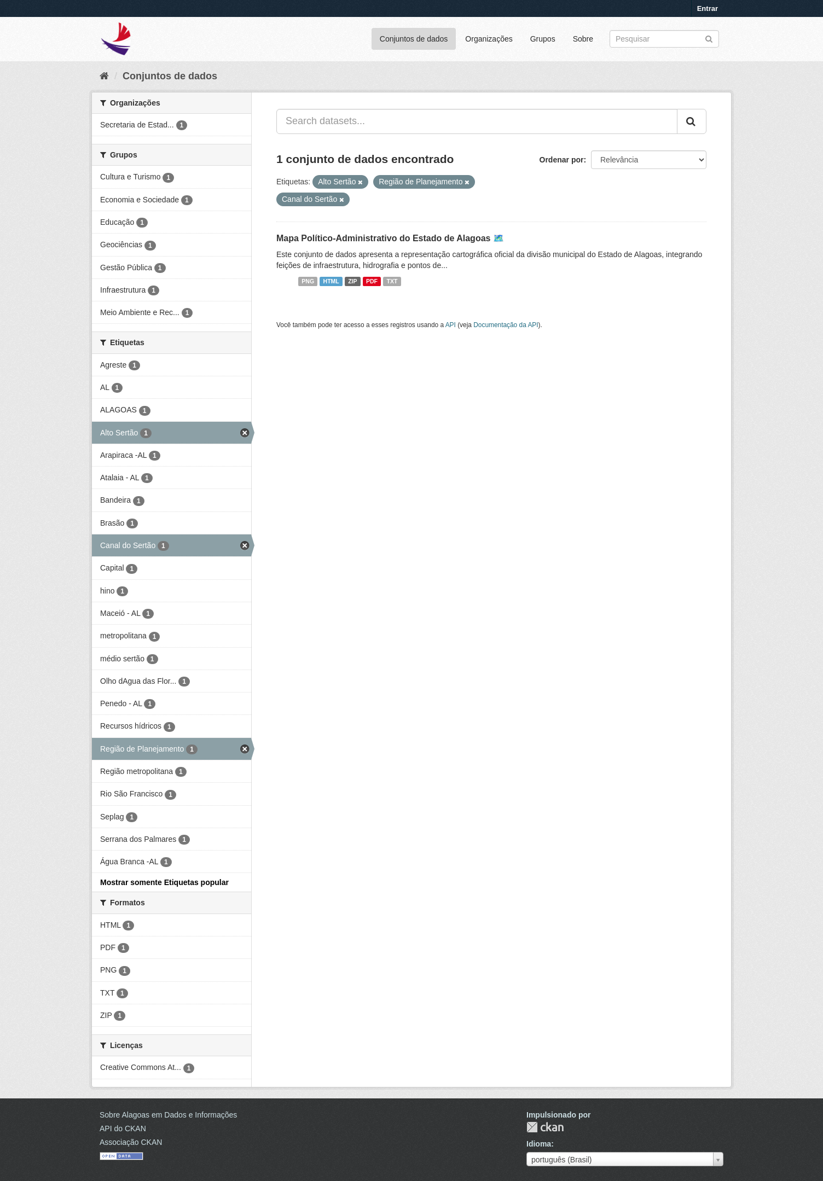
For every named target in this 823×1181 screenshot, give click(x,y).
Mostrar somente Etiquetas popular (164, 882)
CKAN (545, 1127)
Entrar (707, 8)
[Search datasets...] (476, 121)
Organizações (488, 38)
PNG (308, 281)
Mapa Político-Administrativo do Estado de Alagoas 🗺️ (390, 238)
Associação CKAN (131, 1142)
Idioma (538, 1143)
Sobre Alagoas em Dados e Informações (168, 1114)
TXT (392, 281)
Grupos (542, 38)
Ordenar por (562, 159)
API (450, 325)
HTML (331, 281)
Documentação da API (505, 325)
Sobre (583, 38)
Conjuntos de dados (414, 38)
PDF (372, 281)
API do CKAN (123, 1128)
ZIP (352, 281)
